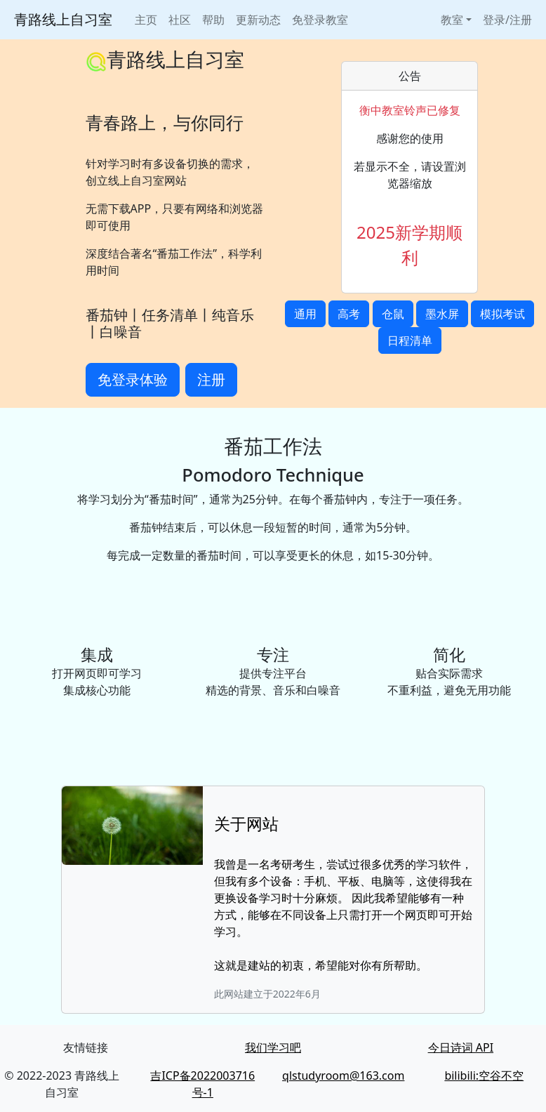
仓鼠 (393, 314)
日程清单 (409, 340)
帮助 (213, 19)
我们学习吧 (273, 1047)
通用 (305, 314)
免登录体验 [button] (133, 379)
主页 (146, 19)
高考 (349, 314)
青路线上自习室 (63, 19)
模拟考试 (502, 314)
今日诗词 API (461, 1047)
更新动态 (258, 19)
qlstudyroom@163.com (343, 1075)
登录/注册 (507, 19)
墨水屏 (442, 314)
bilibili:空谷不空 (484, 1075)
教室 (452, 19)
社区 (179, 19)
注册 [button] (211, 379)
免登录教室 (320, 19)
